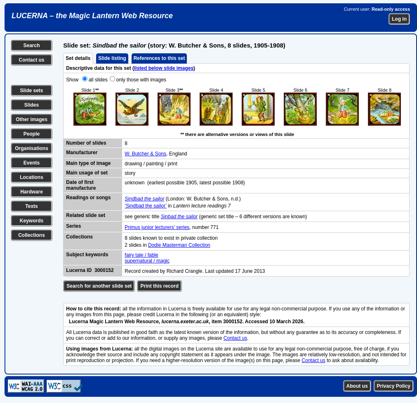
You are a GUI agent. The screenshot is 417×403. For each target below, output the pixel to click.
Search (31, 45)
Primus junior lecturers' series (157, 227)
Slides (31, 105)
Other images (31, 119)
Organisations (31, 148)
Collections (31, 235)
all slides (98, 80)
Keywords (31, 221)
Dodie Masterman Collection (179, 245)
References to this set (159, 58)
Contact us (31, 60)
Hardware (31, 192)
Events (32, 163)
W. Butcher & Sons (145, 154)
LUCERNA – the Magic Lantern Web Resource (92, 16)
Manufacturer (81, 152)
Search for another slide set (99, 286)
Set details (78, 58)
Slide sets (31, 90)
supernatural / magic (147, 261)
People (32, 134)
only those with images (141, 80)
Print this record (159, 286)
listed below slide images (163, 68)
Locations (31, 177)
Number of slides (86, 143)
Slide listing (112, 58)
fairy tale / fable (141, 255)
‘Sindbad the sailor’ (145, 206)
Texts (31, 206)
